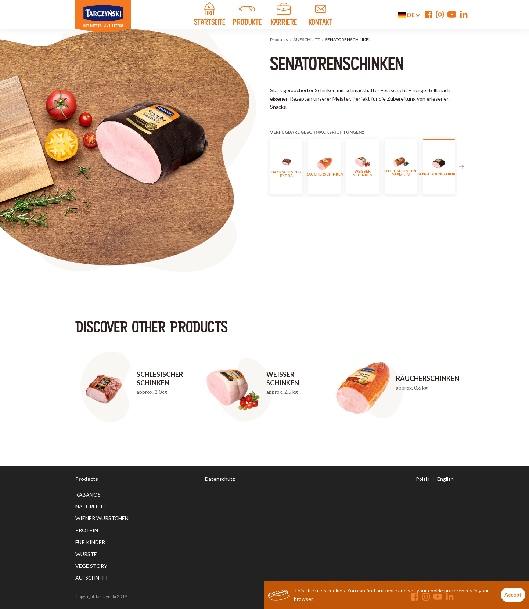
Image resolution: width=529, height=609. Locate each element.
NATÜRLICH (90, 506)
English (445, 479)
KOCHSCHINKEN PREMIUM (400, 167)
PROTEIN (86, 530)
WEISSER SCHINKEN (363, 167)
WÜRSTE (86, 554)
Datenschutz (220, 479)
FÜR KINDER (90, 542)
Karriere (284, 15)
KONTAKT (320, 15)
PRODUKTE (247, 15)
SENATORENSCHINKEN (439, 167)
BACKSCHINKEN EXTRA (286, 167)
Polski (422, 479)
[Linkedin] (464, 14)
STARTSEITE (209, 15)
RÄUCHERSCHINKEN (324, 167)
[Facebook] (428, 14)
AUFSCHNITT (306, 39)
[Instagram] (440, 14)
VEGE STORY (91, 566)
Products (279, 39)
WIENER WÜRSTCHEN (102, 518)
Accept (513, 594)
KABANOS (88, 494)
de (409, 14)
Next (461, 167)
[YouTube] (451, 14)
